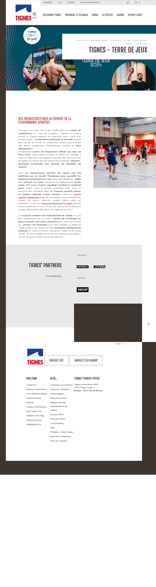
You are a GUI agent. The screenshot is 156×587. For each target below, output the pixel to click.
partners (57, 276)
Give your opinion (58, 441)
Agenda (120, 15)
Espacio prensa (33, 420)
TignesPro (31, 385)
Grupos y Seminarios (36, 407)
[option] (108, 266)
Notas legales (57, 393)
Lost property (57, 423)
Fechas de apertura (89, 2)
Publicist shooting (35, 415)
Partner (30, 402)
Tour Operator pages (36, 393)
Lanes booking (33, 398)
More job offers (57, 419)
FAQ (52, 427)
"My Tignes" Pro (34, 411)
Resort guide (135, 15)
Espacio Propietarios (36, 389)
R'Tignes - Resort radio (61, 432)
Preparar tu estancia (76, 15)
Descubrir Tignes (52, 15)
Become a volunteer (60, 436)
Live (60, 2)
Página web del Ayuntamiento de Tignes (58, 406)
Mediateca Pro (33, 424)
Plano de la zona (58, 398)
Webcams (47, 2)
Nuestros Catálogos (60, 389)
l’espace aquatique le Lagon (56, 203)
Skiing (95, 15)
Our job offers (57, 414)
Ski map (71, 2)
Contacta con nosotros (61, 385)
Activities (107, 15)
